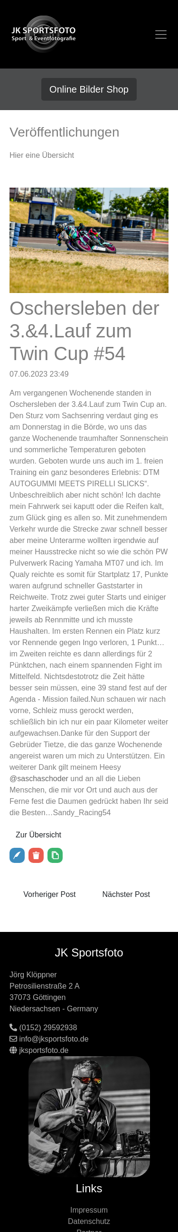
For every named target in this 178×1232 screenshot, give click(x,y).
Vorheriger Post (49, 894)
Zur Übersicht (38, 835)
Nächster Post (126, 894)
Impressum (89, 1210)
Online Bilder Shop (89, 89)
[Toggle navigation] (161, 34)
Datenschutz (89, 1221)
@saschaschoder (38, 779)
